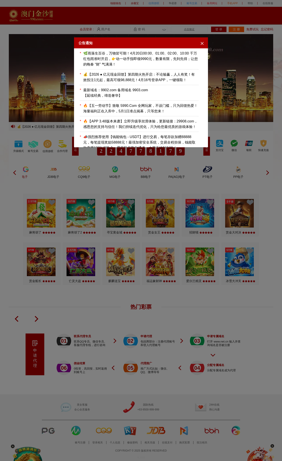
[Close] (202, 43)
